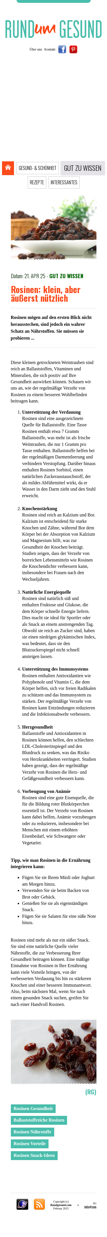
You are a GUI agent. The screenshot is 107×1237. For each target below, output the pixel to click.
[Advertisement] (53, 108)
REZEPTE (37, 182)
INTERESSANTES (64, 182)
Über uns (35, 49)
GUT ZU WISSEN (82, 168)
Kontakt (50, 49)
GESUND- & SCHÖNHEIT (37, 167)
